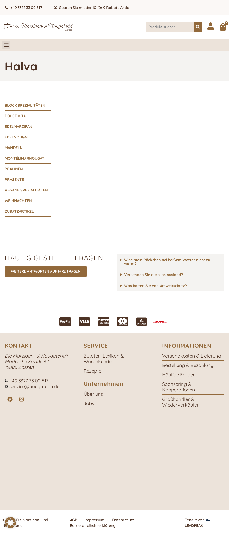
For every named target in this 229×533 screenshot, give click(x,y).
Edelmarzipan (18, 126)
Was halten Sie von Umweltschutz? (155, 285)
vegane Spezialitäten (26, 190)
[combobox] (170, 27)
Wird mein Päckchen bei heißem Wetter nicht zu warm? (167, 261)
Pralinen (14, 169)
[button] (6, 45)
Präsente (14, 179)
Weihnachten (18, 200)
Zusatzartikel (19, 211)
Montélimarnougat (24, 158)
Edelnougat (17, 137)
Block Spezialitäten (25, 105)
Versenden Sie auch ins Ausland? (153, 274)
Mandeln (14, 147)
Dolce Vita (15, 116)
